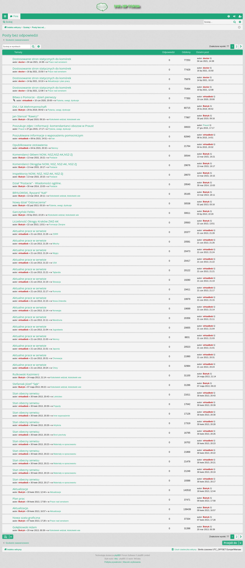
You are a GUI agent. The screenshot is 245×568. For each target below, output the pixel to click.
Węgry (55, 253)
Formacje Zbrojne (57, 224)
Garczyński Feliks (24, 212)
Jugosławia (57, 330)
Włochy (55, 243)
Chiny (55, 368)
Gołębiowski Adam (25, 527)
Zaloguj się (23, 22)
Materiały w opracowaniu (64, 444)
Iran (53, 138)
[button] (241, 46)
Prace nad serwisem (57, 62)
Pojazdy (57, 406)
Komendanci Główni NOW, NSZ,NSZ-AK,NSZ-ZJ (43, 154)
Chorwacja (57, 358)
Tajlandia (56, 272)
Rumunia (56, 291)
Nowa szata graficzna (26, 517)
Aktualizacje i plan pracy (59, 81)
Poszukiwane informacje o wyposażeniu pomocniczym (48, 135)
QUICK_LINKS (6, 17)
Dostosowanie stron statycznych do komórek (42, 59)
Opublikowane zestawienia (30, 145)
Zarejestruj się (41, 22)
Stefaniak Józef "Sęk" (26, 384)
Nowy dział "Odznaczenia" (29, 202)
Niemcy (54, 148)
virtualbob (27, 100)
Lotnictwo (57, 396)
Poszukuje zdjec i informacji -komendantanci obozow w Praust (53, 126)
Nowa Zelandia (59, 301)
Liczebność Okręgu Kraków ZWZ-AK (36, 221)
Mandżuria (57, 320)
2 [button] (236, 46)
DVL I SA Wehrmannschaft (30, 107)
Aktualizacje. (21, 508)
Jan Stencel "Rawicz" (26, 116)
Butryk (21, 110)
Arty (116, 559)
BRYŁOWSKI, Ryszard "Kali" (30, 193)
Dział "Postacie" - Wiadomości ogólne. (37, 183)
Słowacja (56, 282)
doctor (21, 62)
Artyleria (57, 425)
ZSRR (55, 234)
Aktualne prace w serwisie (29, 231)
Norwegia (56, 310)
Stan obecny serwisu (26, 393)
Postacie (53, 157)
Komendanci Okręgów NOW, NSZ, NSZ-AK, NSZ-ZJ (45, 164)
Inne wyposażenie (61, 416)
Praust (21, 129)
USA (54, 263)
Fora (15, 16)
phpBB (117, 555)
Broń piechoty (59, 435)
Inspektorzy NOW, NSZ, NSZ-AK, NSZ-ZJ (38, 173)
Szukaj (9, 22)
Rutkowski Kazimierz (26, 374)
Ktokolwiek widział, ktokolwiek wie (64, 119)
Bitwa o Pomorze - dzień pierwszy (34, 97)
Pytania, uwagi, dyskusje (67, 100)
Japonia (56, 349)
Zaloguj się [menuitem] (235, 17)
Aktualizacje (20, 489)
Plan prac (19, 498)
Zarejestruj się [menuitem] (241, 17)
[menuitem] (229, 16)
